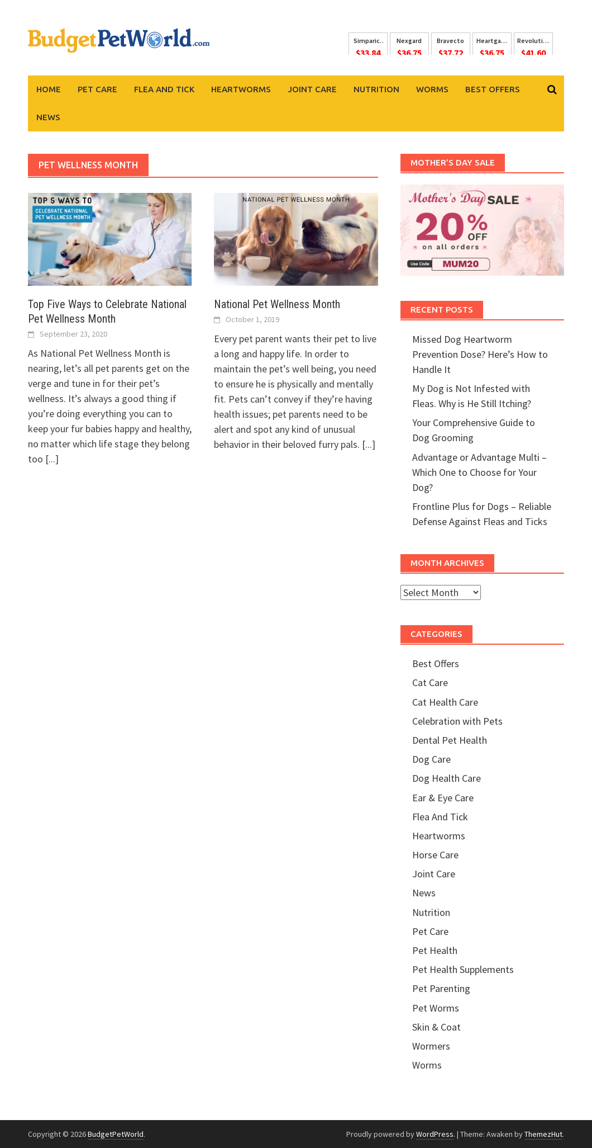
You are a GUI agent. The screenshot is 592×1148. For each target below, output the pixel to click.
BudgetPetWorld (116, 1134)
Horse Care (435, 854)
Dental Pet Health (449, 740)
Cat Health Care (445, 702)
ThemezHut (543, 1134)
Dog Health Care (446, 778)
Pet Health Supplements (463, 969)
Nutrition (376, 89)
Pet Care (97, 89)
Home (48, 89)
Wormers (431, 1046)
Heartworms (241, 89)
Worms (432, 89)
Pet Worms (435, 1007)
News (48, 117)
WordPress (434, 1134)
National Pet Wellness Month (277, 304)
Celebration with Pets (457, 721)
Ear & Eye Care (443, 797)
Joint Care (312, 89)
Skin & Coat (436, 1027)
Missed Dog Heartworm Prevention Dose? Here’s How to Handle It (480, 354)
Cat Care (430, 682)
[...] (52, 458)
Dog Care (431, 759)
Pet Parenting (441, 988)
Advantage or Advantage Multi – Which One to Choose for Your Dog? (479, 472)
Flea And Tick (164, 89)
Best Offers (492, 89)
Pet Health (434, 950)
